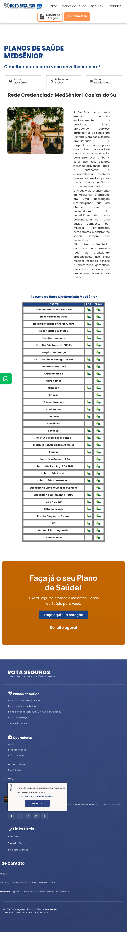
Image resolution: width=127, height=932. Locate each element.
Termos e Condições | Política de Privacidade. (26, 912)
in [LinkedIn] (36, 816)
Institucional (14, 836)
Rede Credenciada (100, 81)
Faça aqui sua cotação (63, 615)
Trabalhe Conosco (18, 843)
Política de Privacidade (39, 796)
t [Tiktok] (28, 816)
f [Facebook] (11, 816)
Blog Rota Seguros (18, 849)
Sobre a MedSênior (18, 81)
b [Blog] (45, 816)
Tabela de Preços (59, 81)
